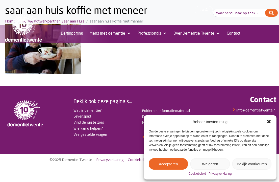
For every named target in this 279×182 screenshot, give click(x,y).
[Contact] (233, 33)
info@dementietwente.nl (254, 110)
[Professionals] (152, 33)
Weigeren (210, 164)
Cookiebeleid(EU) (142, 159)
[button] (268, 121)
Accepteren (168, 164)
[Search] (271, 13)
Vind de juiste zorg (88, 122)
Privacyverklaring (220, 173)
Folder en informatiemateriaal (166, 110)
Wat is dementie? (87, 110)
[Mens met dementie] (110, 33)
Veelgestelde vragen (90, 134)
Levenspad (82, 116)
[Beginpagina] (72, 33)
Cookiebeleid (197, 173)
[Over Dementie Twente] (197, 33)
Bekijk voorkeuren (252, 164)
